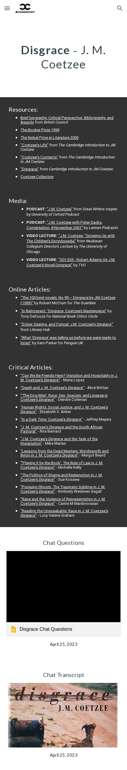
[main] (63, 56)
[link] (63, 594)
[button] (7, 8)
